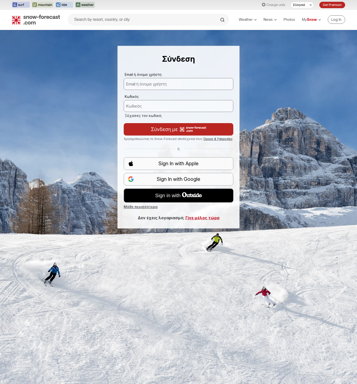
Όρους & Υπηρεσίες (218, 139)
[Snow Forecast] (36, 20)
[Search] (223, 20)
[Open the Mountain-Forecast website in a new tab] (42, 5)
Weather (248, 19)
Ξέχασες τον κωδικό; (143, 115)
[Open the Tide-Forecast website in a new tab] (64, 5)
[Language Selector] (302, 5)
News (270, 19)
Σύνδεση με (178, 129)
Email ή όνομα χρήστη (143, 74)
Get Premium (332, 5)
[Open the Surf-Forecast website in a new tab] (21, 5)
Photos (289, 19)
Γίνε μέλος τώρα (202, 217)
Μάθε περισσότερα (141, 207)
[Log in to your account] (336, 19)
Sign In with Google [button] (164, 179)
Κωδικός (132, 96)
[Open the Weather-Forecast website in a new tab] (85, 5)
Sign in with (178, 195)
